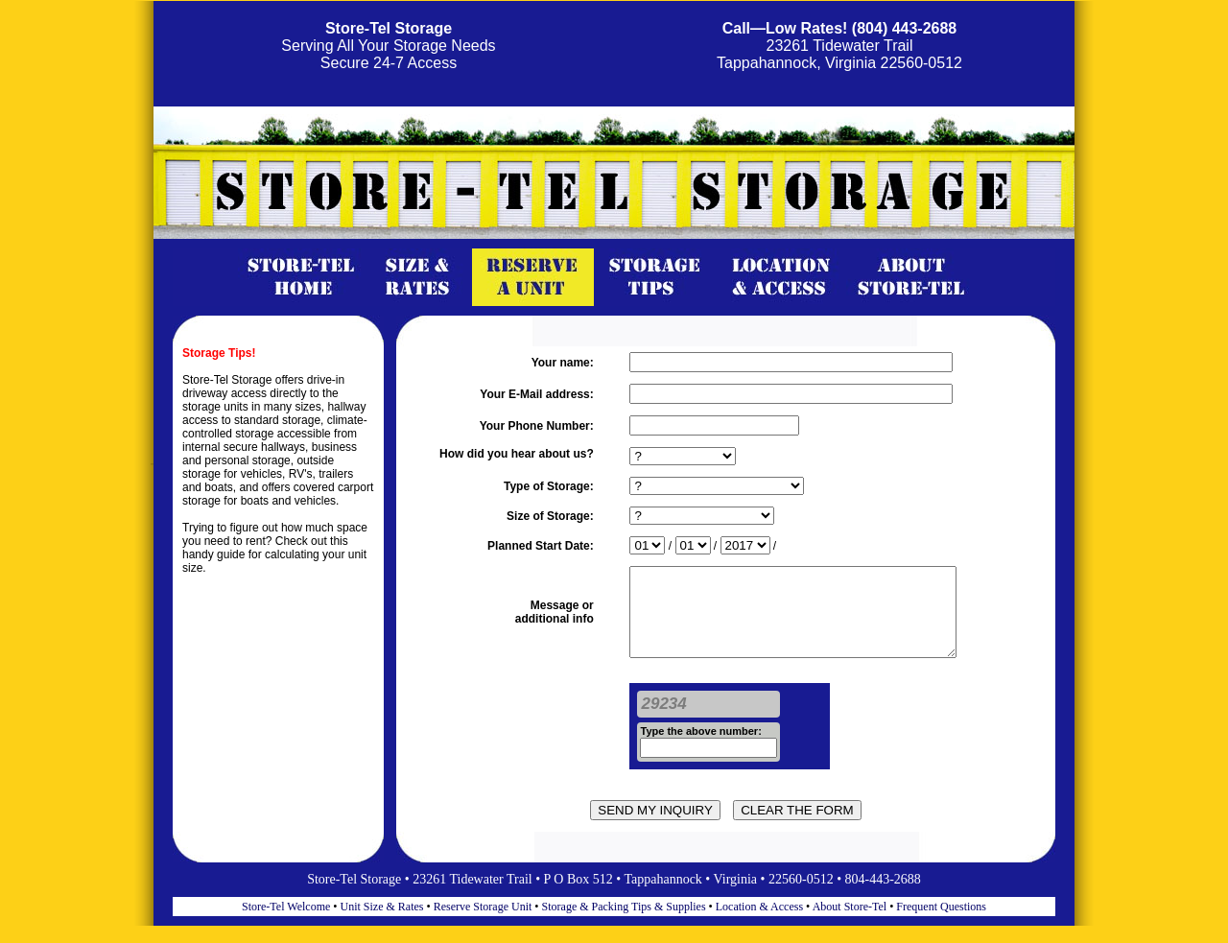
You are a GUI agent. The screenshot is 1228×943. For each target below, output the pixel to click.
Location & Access (761, 924)
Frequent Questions (941, 924)
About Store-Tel (851, 924)
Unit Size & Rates (382, 924)
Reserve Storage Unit (483, 924)
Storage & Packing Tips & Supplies (624, 924)
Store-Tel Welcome (286, 924)
